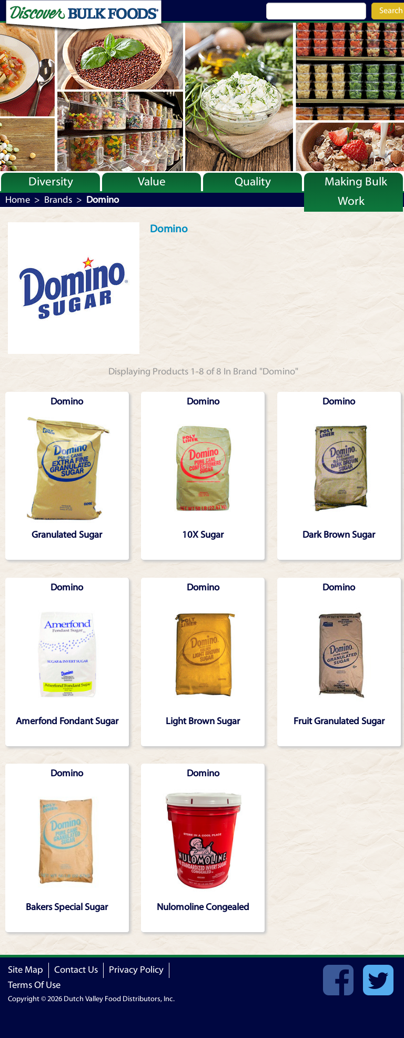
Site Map (25, 969)
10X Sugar (203, 534)
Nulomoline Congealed (203, 907)
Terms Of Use (34, 985)
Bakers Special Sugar (67, 907)
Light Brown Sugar (203, 721)
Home (17, 199)
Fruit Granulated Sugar (339, 721)
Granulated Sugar (67, 534)
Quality (253, 182)
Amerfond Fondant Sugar (67, 721)
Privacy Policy (136, 969)
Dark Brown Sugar (338, 534)
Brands (58, 199)
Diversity (50, 182)
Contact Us (76, 969)
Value (152, 182)
